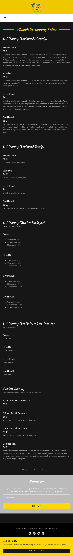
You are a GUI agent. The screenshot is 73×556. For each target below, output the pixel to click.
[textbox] (36, 497)
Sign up (36, 506)
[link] (36, 7)
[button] (5, 18)
